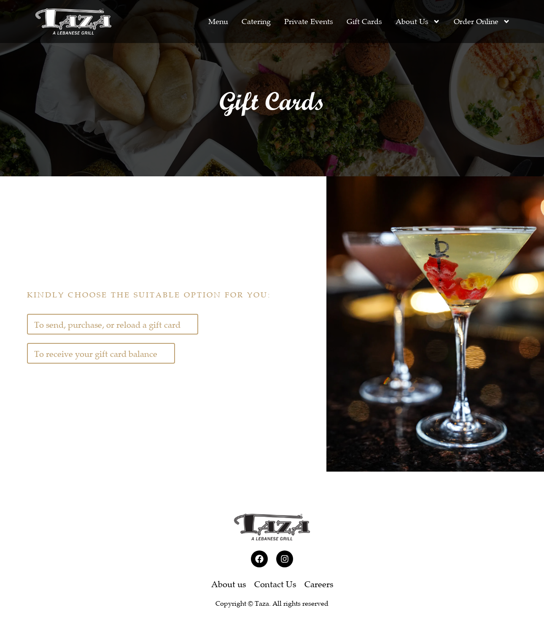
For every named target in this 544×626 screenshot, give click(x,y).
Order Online (482, 21)
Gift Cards (364, 21)
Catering (256, 21)
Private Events (308, 21)
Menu (218, 21)
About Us (418, 21)
